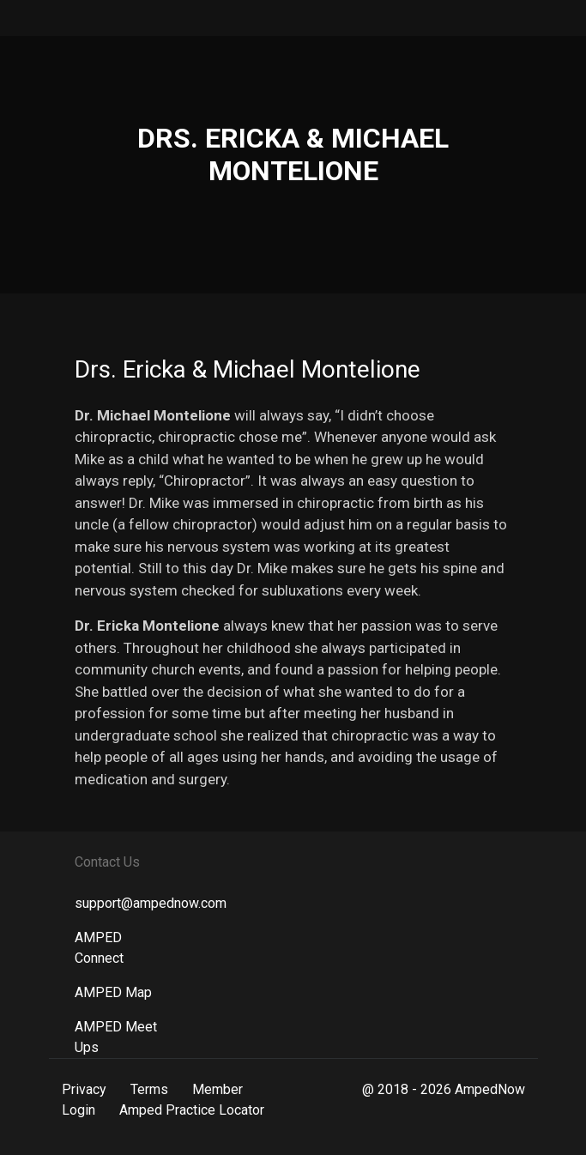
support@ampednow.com (151, 903)
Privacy (84, 1089)
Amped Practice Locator (191, 1110)
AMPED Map (113, 992)
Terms (149, 1089)
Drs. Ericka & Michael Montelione (247, 369)
